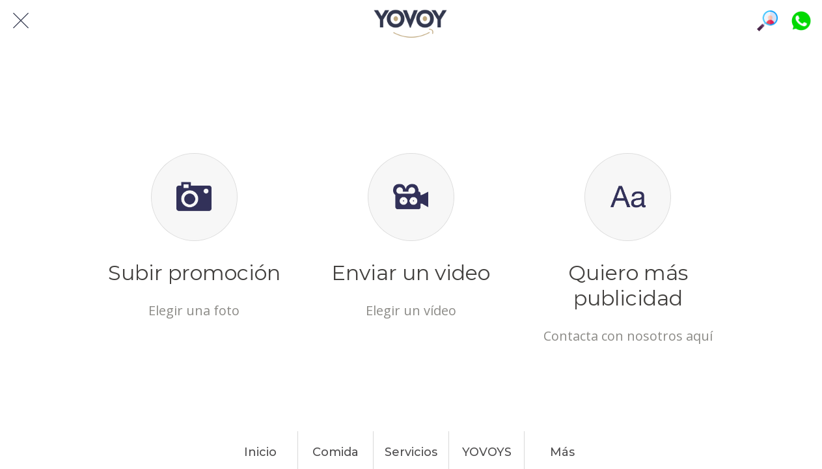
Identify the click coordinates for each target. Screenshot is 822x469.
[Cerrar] (21, 21)
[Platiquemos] (801, 20)
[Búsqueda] (767, 20)
